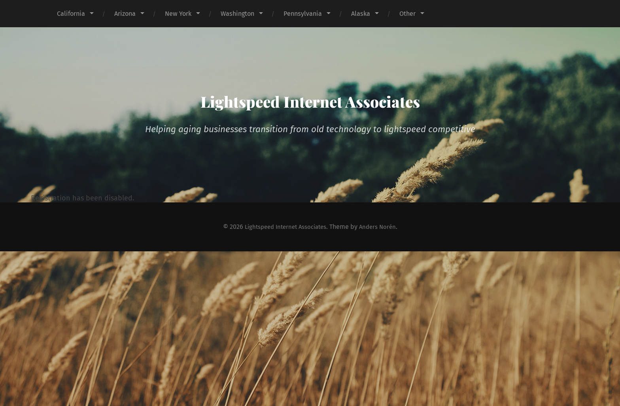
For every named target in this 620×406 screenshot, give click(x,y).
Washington (237, 13)
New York (178, 13)
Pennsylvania (303, 13)
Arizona (125, 13)
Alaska (360, 13)
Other (407, 13)
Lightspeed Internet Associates (310, 99)
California (71, 13)
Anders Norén (381, 226)
